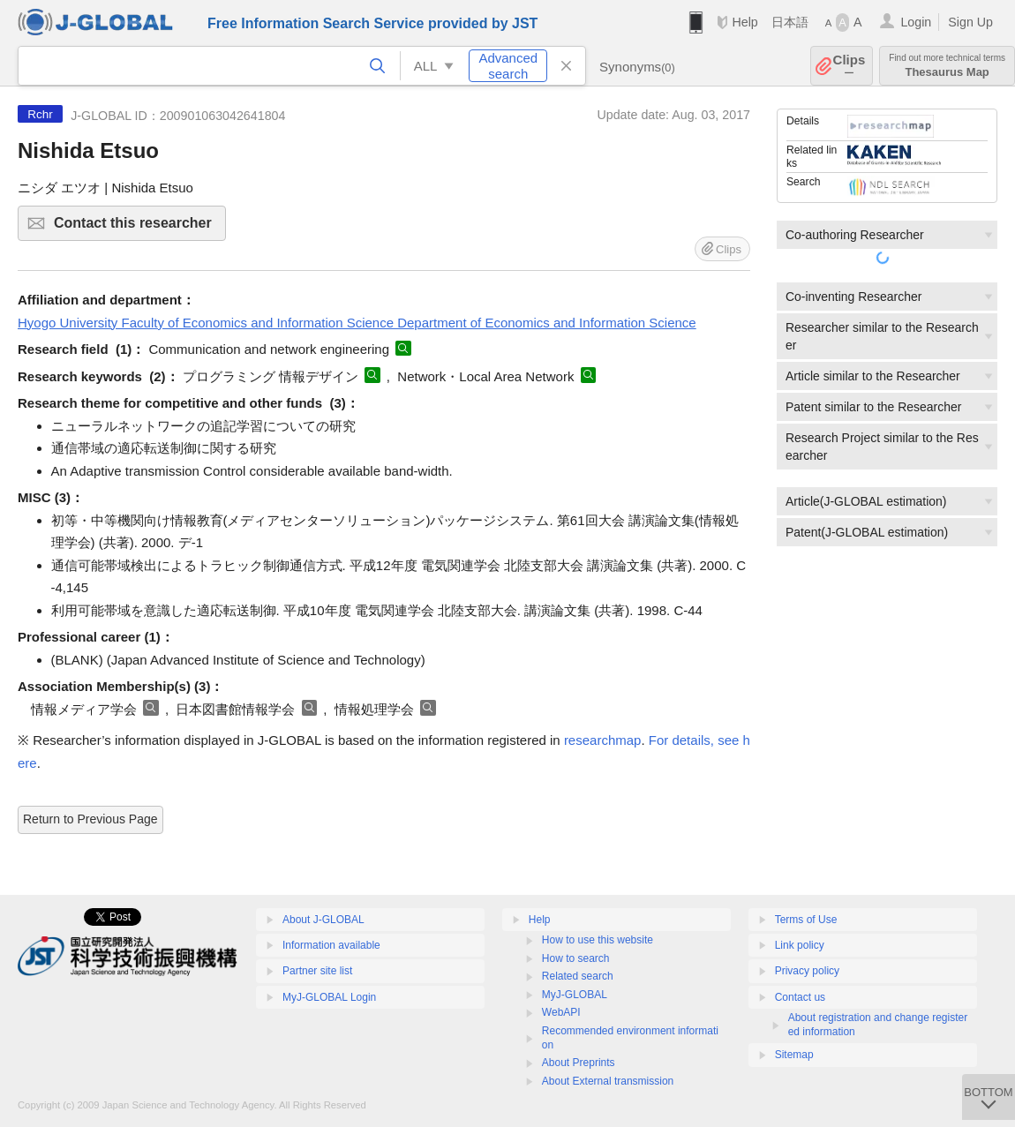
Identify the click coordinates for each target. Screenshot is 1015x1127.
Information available (331, 945)
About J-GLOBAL (323, 919)
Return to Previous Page (90, 819)
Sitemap (794, 1054)
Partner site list (317, 971)
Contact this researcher (137, 228)
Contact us (800, 997)
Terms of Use (806, 919)
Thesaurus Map (947, 66)
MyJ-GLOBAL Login (329, 997)
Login (915, 22)
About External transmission (607, 1081)
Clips (849, 65)
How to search (576, 958)
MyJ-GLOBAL (574, 994)
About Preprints (578, 1062)
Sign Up (970, 22)
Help (744, 22)
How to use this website (597, 940)
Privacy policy (807, 971)
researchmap (603, 740)
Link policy (799, 945)
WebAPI (561, 1012)
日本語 (789, 22)
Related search (577, 976)
